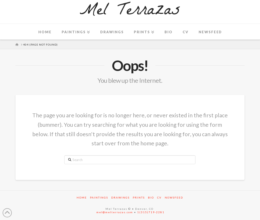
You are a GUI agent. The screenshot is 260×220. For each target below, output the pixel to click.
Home (82, 197)
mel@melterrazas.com (114, 212)
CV (159, 197)
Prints (139, 197)
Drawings (120, 197)
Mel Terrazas (129, 12)
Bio (151, 197)
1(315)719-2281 (151, 212)
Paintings (99, 197)
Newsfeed (174, 197)
